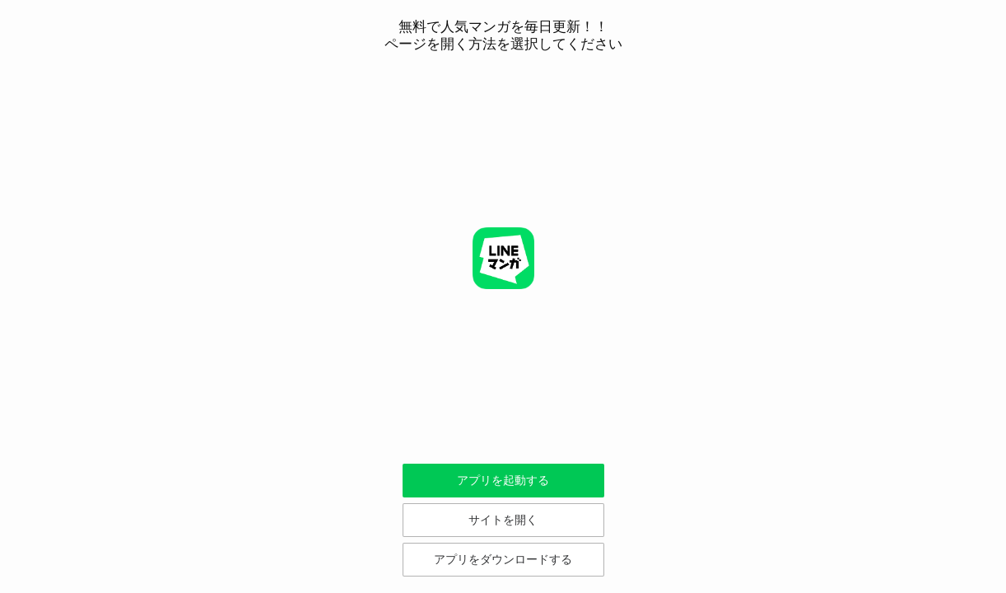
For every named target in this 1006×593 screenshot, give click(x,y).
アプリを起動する (503, 480)
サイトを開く (503, 519)
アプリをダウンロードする (503, 559)
